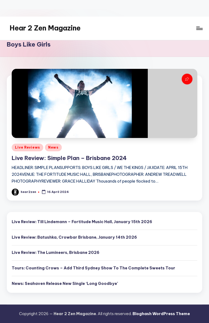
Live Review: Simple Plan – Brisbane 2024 (69, 158)
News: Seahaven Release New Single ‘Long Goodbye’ (65, 283)
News (53, 147)
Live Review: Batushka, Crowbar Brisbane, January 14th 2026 (74, 237)
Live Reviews (27, 147)
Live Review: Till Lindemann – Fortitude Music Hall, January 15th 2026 (82, 221)
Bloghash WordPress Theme (161, 313)
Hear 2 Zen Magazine (45, 28)
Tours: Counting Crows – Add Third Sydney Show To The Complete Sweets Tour (93, 268)
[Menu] (199, 28)
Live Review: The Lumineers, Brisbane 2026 (55, 252)
